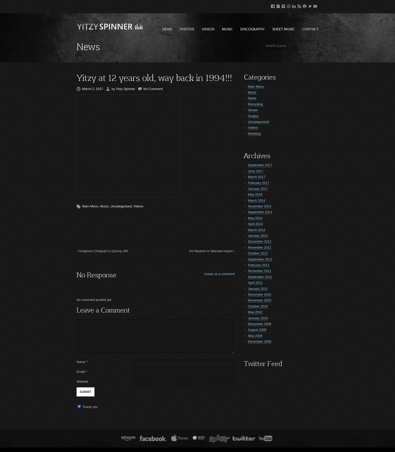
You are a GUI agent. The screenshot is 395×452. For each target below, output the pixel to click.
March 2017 (256, 177)
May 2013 (255, 218)
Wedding (254, 133)
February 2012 (258, 265)
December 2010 (259, 294)
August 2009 (257, 330)
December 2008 (259, 341)
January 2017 (258, 189)
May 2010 (255, 312)
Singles (253, 116)
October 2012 (258, 253)
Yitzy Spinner (125, 89)
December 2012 (259, 241)
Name (82, 362)
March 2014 (256, 200)
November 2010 (259, 300)
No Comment (153, 89)
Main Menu (90, 206)
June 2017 (255, 171)
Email (81, 372)
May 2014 (255, 194)
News (167, 29)
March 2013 (256, 230)
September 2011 (260, 277)
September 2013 (260, 212)
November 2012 (259, 247)
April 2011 (255, 283)
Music (227, 29)
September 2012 (260, 259)
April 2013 (255, 224)
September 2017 (260, 165)
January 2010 (258, 318)
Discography (252, 29)
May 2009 (255, 336)
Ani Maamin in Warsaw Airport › (212, 251)
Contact (310, 29)
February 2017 (258, 183)
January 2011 (258, 289)
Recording (255, 104)
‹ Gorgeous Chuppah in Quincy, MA (102, 251)
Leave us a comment (219, 274)
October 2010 (258, 306)
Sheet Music (283, 29)
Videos (208, 29)
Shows (253, 110)
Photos (187, 29)
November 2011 (259, 271)
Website (82, 381)
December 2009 (259, 324)
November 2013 (259, 206)
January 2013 (258, 236)
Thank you (90, 407)
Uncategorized (121, 206)
